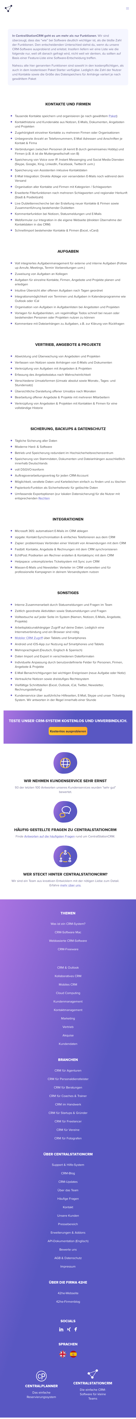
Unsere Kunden (68, 1215)
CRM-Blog (68, 1173)
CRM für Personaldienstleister (68, 1079)
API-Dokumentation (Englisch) (68, 1241)
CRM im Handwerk (68, 1104)
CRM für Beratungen (68, 1087)
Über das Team (68, 1190)
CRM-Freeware (68, 949)
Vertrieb (68, 1027)
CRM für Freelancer (68, 1121)
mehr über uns (70, 885)
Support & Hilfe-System (68, 1164)
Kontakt (68, 1207)
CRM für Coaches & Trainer (68, 1096)
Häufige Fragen (68, 1198)
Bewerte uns (68, 1249)
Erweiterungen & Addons (68, 1232)
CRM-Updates (68, 1181)
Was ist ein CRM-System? (68, 923)
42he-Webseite (68, 1293)
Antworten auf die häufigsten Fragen (49, 836)
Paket (113, 116)
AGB (57, 1258)
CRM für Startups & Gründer (68, 1113)
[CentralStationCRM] (92, 1385)
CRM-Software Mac (68, 932)
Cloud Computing (68, 993)
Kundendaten (68, 1044)
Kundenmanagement (68, 1001)
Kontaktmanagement (68, 1010)
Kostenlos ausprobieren (68, 731)
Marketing (68, 1018)
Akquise (68, 1035)
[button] (127, 8)
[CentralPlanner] (41, 1385)
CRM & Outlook (68, 967)
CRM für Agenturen (68, 1070)
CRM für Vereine (68, 1130)
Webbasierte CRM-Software (68, 940)
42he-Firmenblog (68, 1301)
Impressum (68, 1266)
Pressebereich (68, 1224)
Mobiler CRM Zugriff (29, 638)
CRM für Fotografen (68, 1138)
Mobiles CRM (68, 984)
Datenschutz (73, 1258)
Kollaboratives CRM (68, 976)
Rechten (44, 498)
